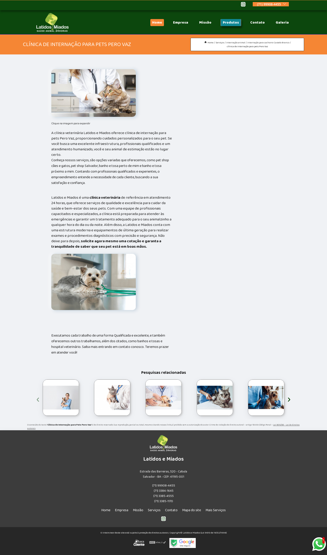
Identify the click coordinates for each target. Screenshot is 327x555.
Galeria (282, 22)
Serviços (154, 510)
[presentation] (38, 398)
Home (157, 22)
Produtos (231, 22)
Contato (257, 22)
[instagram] (243, 5)
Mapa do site (191, 510)
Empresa (180, 22)
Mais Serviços (216, 510)
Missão (205, 22)
